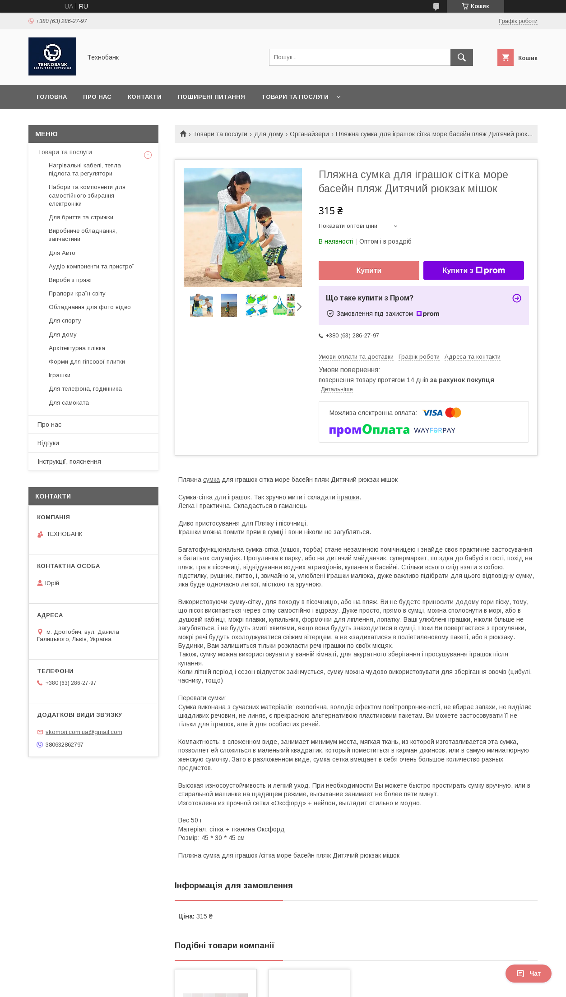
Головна (52, 96)
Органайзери (309, 134)
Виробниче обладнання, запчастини (83, 234)
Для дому (268, 134)
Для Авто (62, 252)
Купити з (473, 271)
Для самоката (69, 402)
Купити (369, 270)
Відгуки (48, 443)
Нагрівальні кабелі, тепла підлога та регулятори (85, 169)
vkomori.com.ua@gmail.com (84, 732)
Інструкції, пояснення (69, 461)
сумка (211, 479)
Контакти (145, 96)
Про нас (97, 96)
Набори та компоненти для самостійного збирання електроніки (87, 195)
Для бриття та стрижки (81, 217)
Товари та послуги (295, 96)
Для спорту (65, 320)
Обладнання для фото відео (90, 307)
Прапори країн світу (77, 293)
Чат (528, 973)
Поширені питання (211, 96)
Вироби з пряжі (70, 280)
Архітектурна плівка (77, 348)
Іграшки (59, 375)
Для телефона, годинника (85, 388)
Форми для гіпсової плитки (87, 361)
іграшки (348, 497)
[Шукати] (461, 57)
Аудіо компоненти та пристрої (91, 266)
